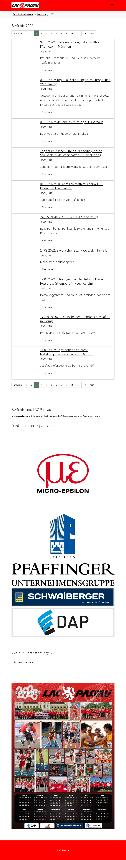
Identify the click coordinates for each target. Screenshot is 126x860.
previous (17, 33)
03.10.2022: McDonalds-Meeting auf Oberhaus (71, 122)
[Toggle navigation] (111, 5)
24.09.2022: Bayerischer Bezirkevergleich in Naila (74, 250)
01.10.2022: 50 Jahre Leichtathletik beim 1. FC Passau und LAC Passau (71, 186)
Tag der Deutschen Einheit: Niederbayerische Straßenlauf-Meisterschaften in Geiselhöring (71, 153)
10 (72, 33)
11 (78, 33)
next (92, 33)
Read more (47, 69)
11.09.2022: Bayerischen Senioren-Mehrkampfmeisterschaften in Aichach (66, 352)
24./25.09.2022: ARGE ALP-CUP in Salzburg (69, 217)
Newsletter (22, 416)
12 (84, 33)
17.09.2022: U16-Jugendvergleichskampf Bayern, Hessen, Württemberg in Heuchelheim (73, 281)
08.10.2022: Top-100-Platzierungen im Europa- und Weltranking (75, 81)
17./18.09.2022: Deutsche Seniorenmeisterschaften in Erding (75, 318)
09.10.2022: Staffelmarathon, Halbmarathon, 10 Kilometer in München (72, 44)
